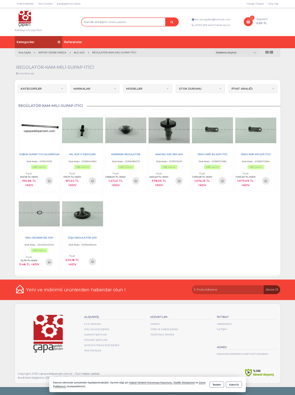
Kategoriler (38, 42)
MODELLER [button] (147, 88)
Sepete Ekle (49, 180)
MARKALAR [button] (94, 88)
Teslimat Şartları (95, 339)
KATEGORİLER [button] (42, 88)
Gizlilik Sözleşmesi (96, 329)
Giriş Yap (273, 3)
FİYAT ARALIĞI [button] (253, 88)
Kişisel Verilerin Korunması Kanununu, (151, 382)
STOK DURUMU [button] (200, 88)
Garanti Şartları (95, 334)
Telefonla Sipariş (162, 334)
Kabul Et (234, 384)
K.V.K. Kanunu (92, 323)
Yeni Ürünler (92, 350)
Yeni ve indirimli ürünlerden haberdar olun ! (76, 289)
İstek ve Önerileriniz (164, 329)
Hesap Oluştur (255, 3)
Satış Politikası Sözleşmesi (101, 345)
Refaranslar (73, 42)
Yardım (155, 323)
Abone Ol (272, 289)
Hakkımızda (224, 323)
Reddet (217, 384)
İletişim (222, 329)
